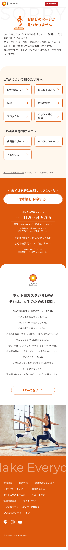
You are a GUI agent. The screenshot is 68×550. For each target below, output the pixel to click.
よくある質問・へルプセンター (31, 243)
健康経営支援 (10, 500)
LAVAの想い (30, 390)
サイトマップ (29, 500)
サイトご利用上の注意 (14, 494)
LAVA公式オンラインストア (17, 512)
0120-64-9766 (36, 217)
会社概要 (8, 482)
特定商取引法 (38, 488)
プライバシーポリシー (14, 488)
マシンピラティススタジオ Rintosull (21, 506)
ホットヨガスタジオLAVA (14, 172)
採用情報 (23, 482)
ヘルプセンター (39, 494)
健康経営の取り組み (44, 482)
